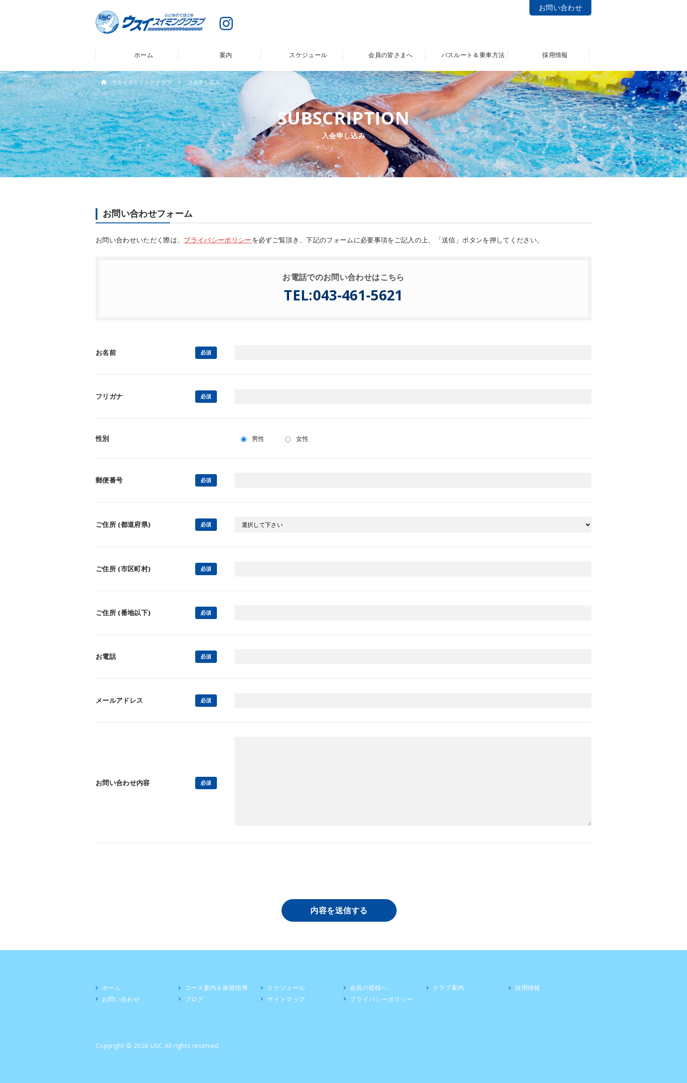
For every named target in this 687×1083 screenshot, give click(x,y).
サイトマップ (286, 999)
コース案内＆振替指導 (216, 987)
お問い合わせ (560, 7)
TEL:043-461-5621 (343, 294)
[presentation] (343, 874)
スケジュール (286, 987)
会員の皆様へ (369, 987)
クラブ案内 (448, 987)
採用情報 (527, 987)
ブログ (194, 999)
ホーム (111, 987)
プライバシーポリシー (217, 239)
